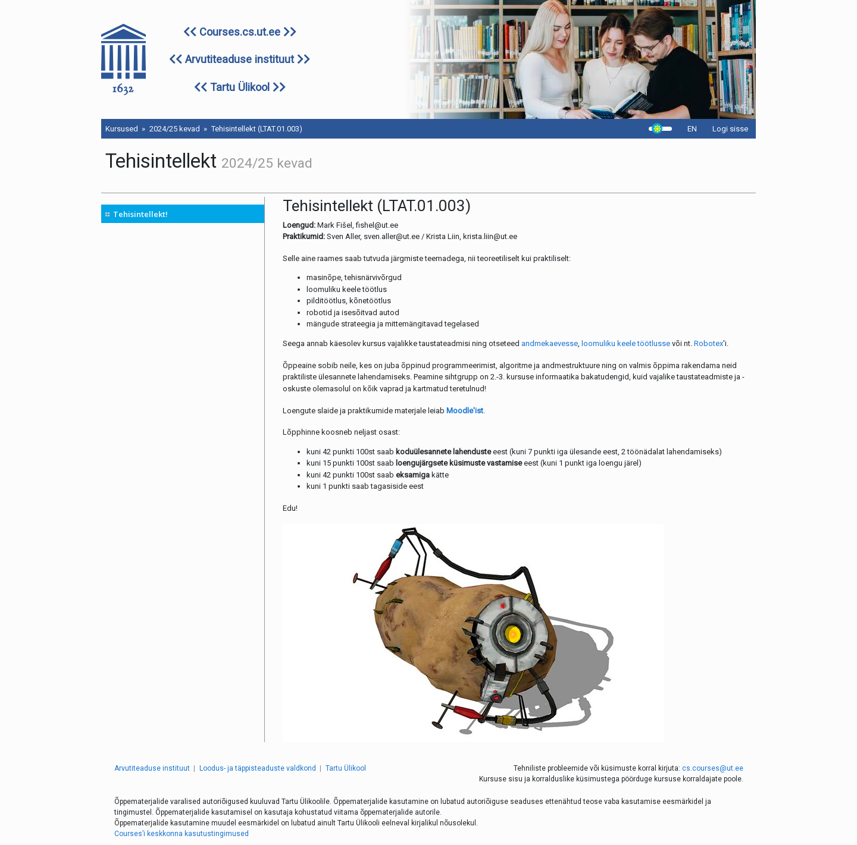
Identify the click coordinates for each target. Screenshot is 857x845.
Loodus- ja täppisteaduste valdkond (257, 768)
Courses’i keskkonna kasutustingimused (181, 834)
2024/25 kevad (174, 128)
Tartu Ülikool (240, 87)
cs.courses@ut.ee (712, 768)
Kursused (121, 128)
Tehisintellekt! (140, 214)
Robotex (708, 343)
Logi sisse (730, 128)
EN (692, 128)
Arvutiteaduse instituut (239, 59)
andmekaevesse (549, 343)
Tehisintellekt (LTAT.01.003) (256, 128)
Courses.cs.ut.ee (239, 32)
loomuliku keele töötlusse (625, 343)
